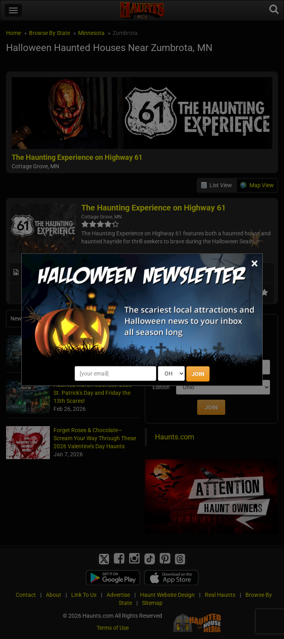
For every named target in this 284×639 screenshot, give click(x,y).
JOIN (197, 374)
